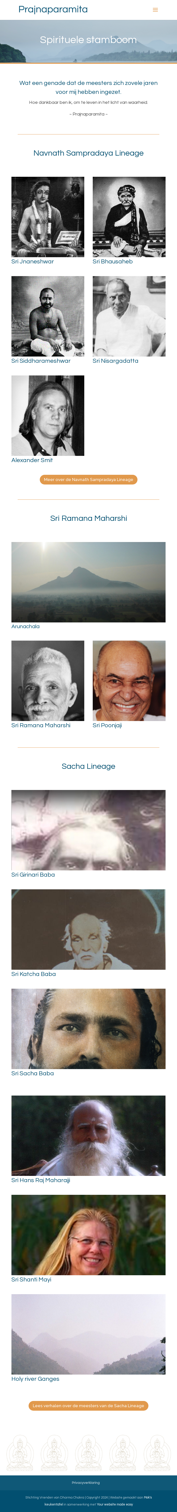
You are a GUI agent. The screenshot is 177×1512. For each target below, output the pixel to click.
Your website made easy (115, 1504)
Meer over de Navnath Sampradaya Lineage (88, 479)
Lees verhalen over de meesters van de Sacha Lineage (88, 1405)
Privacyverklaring (86, 1483)
